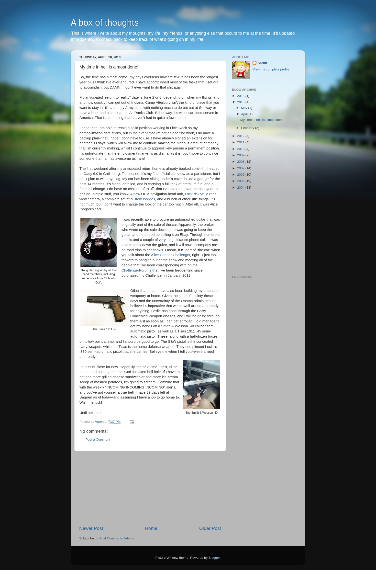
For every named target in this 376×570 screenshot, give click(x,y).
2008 (241, 161)
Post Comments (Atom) (117, 538)
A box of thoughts (105, 23)
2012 (241, 136)
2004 (241, 187)
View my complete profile (271, 69)
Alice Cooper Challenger (170, 255)
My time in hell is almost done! (262, 120)
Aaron (262, 63)
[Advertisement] (150, 488)
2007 (241, 168)
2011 (241, 142)
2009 (241, 155)
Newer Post (91, 528)
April (245, 114)
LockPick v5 (194, 194)
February (248, 128)
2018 (241, 96)
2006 (241, 174)
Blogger (214, 557)
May (244, 108)
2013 (241, 102)
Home (151, 528)
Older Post (210, 528)
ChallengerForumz (137, 270)
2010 (241, 149)
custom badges (143, 199)
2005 (241, 181)
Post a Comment (98, 439)
